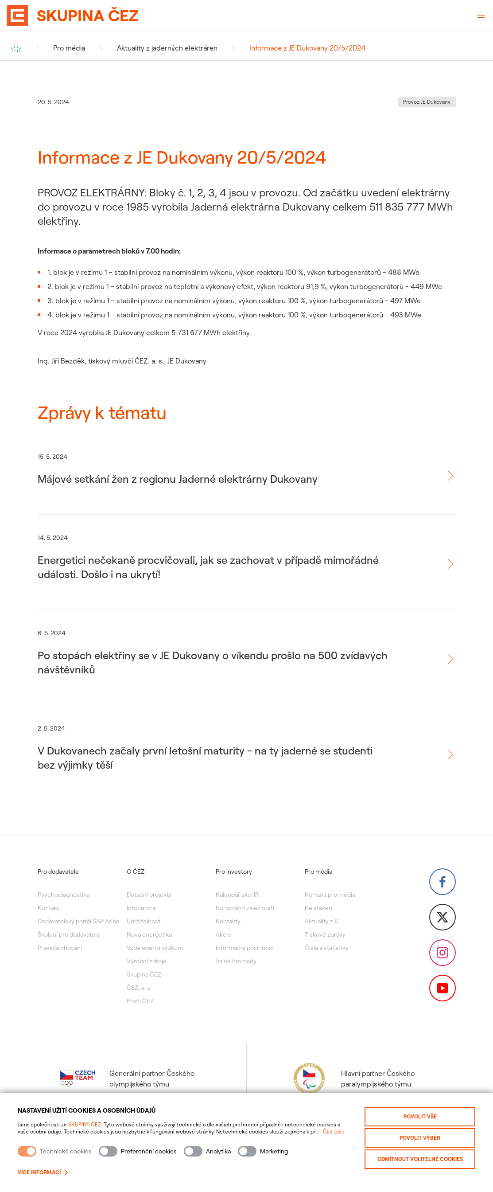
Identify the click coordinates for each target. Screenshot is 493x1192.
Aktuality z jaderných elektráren (167, 47)
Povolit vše (420, 1116)
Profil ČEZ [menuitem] (140, 1001)
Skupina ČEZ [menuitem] (144, 974)
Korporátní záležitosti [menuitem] (245, 908)
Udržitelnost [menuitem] (143, 921)
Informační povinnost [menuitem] (245, 948)
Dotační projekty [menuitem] (149, 895)
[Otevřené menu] (481, 15)
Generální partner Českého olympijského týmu (127, 1078)
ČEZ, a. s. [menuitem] (139, 988)
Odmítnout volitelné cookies (420, 1159)
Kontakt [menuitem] (48, 908)
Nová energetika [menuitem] (149, 934)
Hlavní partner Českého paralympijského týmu (353, 1078)
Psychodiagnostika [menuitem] (63, 895)
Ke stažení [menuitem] (319, 908)
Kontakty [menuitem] (228, 921)
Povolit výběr (420, 1137)
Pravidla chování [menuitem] (60, 948)
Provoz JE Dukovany (426, 101)
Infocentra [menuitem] (141, 908)
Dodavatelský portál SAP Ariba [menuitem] (78, 921)
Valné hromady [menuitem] (236, 961)
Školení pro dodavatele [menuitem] (69, 934)
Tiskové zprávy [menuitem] (325, 934)
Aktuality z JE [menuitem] (322, 921)
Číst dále (334, 1131)
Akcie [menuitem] (223, 934)
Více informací (43, 1172)
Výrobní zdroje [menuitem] (147, 961)
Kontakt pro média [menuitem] (330, 895)
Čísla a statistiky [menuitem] (327, 948)
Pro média (69, 47)
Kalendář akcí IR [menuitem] (237, 895)
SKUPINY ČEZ (84, 1124)
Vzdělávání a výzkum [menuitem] (155, 948)
